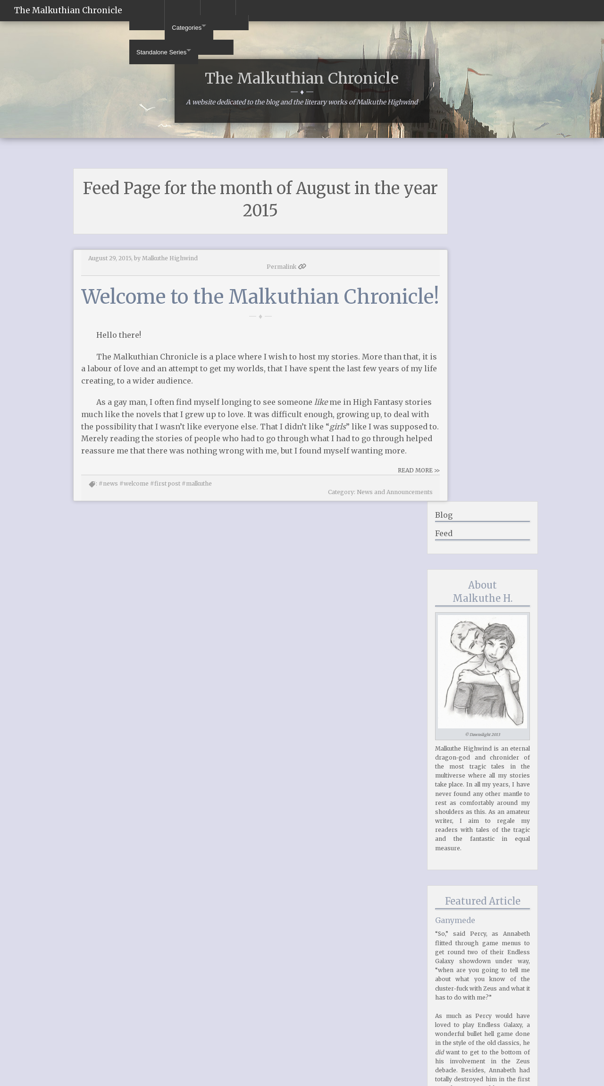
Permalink (373, 293)
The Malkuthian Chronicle (68, 10)
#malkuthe (197, 553)
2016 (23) (456, 1009)
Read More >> (511, 946)
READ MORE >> (384, 540)
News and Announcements (360, 553)
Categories (153, 10)
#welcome (134, 553)
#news (108, 553)
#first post (165, 553)
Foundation (477, 1077)
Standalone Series (217, 10)
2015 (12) (456, 1017)
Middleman (522, 1077)
